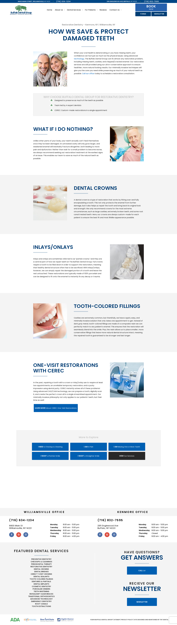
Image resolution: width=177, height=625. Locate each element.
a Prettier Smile (50, 456)
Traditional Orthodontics (41, 596)
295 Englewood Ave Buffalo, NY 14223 (108, 526)
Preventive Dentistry (41, 559)
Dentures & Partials (41, 581)
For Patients (90, 10)
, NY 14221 (34, 1)
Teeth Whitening (41, 591)
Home (49, 10)
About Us (59, 10)
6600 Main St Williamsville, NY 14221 (20, 526)
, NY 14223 (122, 1)
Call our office (88, 73)
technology (79, 58)
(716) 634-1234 (63, 1)
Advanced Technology (41, 599)
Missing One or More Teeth (127, 447)
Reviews (103, 10)
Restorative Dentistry (41, 566)
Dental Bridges (41, 571)
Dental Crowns (41, 569)
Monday (54, 524)
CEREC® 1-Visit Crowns (41, 574)
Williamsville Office (44, 512)
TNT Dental (164, 620)
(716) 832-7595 (151, 1)
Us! (142, 570)
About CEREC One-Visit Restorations (56, 408)
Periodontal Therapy (41, 564)
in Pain (88, 447)
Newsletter (159, 14)
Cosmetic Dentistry (41, 586)
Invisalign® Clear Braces (41, 594)
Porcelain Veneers (41, 589)
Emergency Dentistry (41, 601)
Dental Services (74, 10)
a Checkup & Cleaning (50, 447)
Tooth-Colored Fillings (41, 579)
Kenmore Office (132, 512)
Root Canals (41, 604)
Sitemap (117, 620)
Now (151, 7)
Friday (53, 536)
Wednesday (55, 530)
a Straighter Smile (88, 456)
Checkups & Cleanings (41, 561)
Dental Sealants (41, 576)
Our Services (126, 456)
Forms (143, 14)
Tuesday (54, 527)
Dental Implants (41, 584)
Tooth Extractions (41, 606)
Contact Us (114, 10)
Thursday (54, 533)
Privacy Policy (127, 620)
